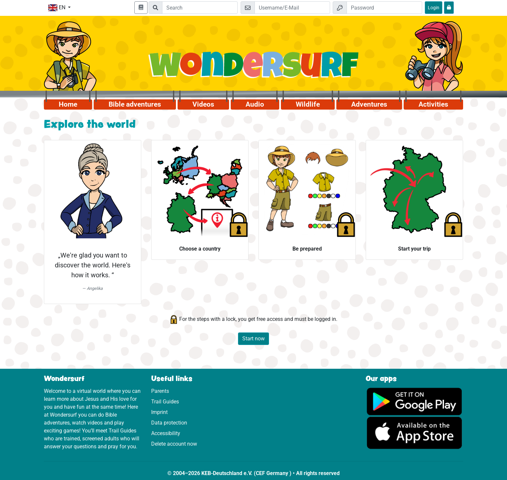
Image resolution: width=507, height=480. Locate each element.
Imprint (159, 412)
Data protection (169, 423)
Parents (160, 391)
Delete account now (174, 444)
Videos (203, 104)
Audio (255, 104)
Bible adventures (135, 104)
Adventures (369, 104)
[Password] (384, 7)
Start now (253, 338)
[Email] (292, 7)
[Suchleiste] (200, 7)
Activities (433, 104)
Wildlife (308, 104)
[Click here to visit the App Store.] (414, 432)
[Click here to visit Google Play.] (414, 401)
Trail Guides (165, 401)
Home (68, 104)
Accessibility (165, 433)
